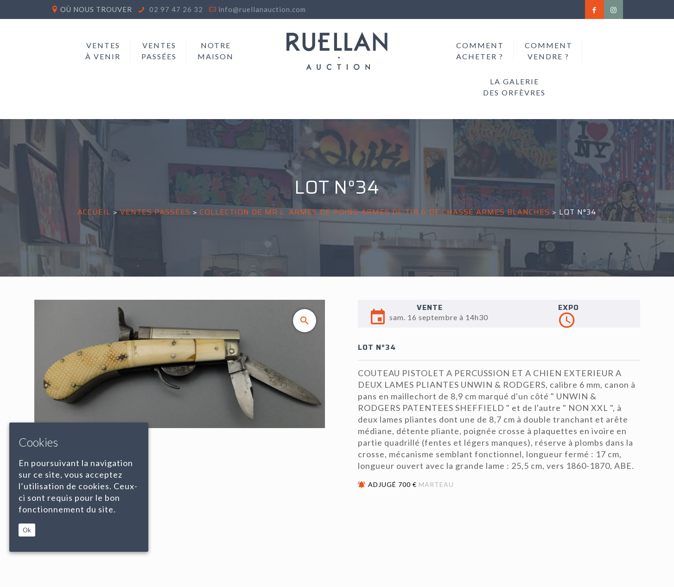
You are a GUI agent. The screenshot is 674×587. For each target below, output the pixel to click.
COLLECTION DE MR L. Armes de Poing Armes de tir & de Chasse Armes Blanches (375, 212)
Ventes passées (155, 212)
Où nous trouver (96, 9)
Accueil (94, 212)
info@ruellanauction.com (262, 9)
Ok (27, 530)
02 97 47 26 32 (175, 9)
